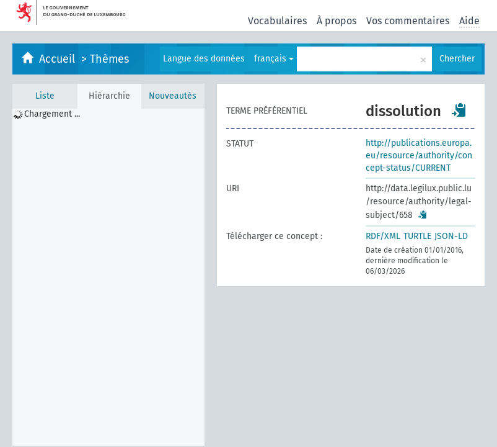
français (274, 58)
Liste (45, 96)
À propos (336, 21)
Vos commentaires (407, 21)
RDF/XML (383, 236)
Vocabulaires (277, 21)
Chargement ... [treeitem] (52, 114)
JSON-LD (451, 236)
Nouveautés (172, 96)
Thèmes (109, 59)
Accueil (58, 59)
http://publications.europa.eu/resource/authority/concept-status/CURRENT (419, 155)
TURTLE (417, 236)
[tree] (108, 277)
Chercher (457, 58)
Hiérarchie (109, 96)
